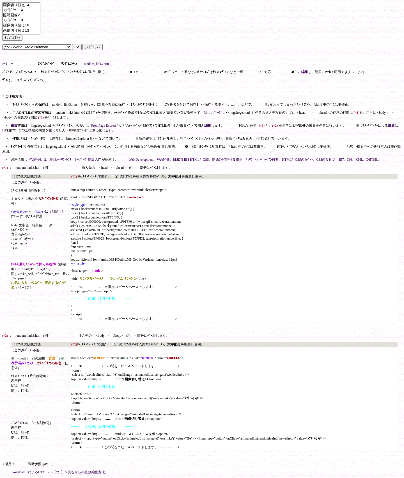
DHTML (372, 159)
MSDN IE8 (181, 159)
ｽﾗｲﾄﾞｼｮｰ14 (21, 10)
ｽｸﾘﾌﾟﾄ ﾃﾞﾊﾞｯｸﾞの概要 (262, 159)
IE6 (349, 159)
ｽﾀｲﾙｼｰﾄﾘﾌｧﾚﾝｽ (60, 159)
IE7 (341, 159)
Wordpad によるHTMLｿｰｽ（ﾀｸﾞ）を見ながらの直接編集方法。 (60, 472)
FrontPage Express (103, 126)
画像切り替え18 (21, 25)
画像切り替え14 (21, 5)
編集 (304, 72)
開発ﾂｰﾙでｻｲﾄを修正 (227, 159)
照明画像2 (21, 15)
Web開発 (163, 159)
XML (359, 159)
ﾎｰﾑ (4, 64)
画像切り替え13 (21, 30)
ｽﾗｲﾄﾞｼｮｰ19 (21, 20)
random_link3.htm (96, 64)
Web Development (140, 159)
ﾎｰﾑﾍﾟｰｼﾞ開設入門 (88, 159)
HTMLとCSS (199, 159)
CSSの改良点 (326, 159)
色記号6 (35, 159)
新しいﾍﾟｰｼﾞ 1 (214, 113)
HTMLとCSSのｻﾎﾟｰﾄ (297, 159)
